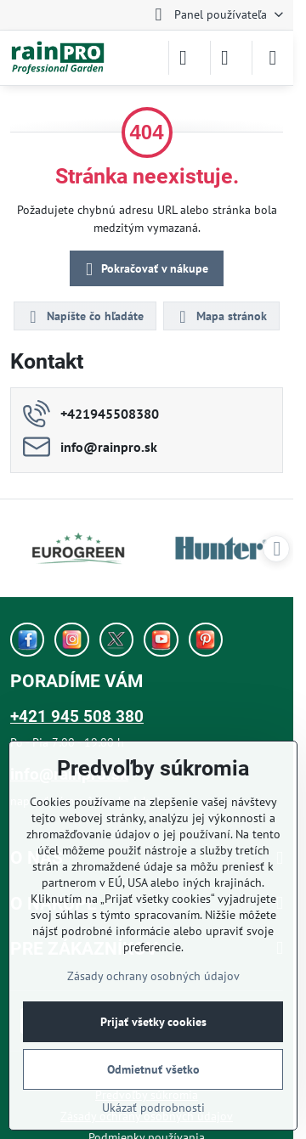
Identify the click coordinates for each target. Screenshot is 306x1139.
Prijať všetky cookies (153, 1021)
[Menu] (272, 58)
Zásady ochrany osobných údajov (153, 976)
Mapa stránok (220, 316)
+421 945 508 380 (77, 716)
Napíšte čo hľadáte (84, 316)
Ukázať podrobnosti (153, 1107)
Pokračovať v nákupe (144, 270)
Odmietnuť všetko (153, 1069)
